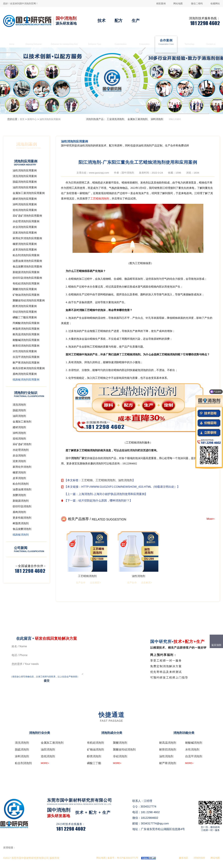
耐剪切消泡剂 (167, 749)
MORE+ (45, 763)
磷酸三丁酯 (94, 763)
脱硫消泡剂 (22, 749)
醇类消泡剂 (94, 756)
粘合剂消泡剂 (23, 763)
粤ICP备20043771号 (127, 858)
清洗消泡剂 (33, 42)
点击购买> (95, 582)
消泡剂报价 (199, 858)
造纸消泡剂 (48, 756)
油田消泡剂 (48, 749)
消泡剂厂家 (77, 458)
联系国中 (211, 42)
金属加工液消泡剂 (64, 42)
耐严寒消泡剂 (167, 763)
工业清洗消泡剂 (115, 119)
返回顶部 (216, 645)
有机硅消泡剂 (95, 742)
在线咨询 (103, 822)
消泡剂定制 (120, 42)
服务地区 (183, 858)
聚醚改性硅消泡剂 (124, 749)
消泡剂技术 (190, 42)
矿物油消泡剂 (95, 749)
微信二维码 (197, 3)
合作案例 (166, 42)
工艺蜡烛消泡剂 (99, 198)
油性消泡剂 (131, 450)
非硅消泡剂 (120, 756)
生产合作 (144, 42)
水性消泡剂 (192, 749)
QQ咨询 (102, 828)
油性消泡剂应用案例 (50, 119)
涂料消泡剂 (157, 119)
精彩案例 (161, 3)
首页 (12, 42)
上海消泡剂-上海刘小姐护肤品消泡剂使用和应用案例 (111, 494)
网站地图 (178, 3)
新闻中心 (32, 119)
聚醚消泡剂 (120, 742)
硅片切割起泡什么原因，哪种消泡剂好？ (104, 500)
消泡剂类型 (94, 42)
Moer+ (210, 518)
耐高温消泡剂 (167, 742)
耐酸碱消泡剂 (193, 742)
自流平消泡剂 (193, 756)
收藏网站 (215, 3)
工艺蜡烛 (87, 480)
